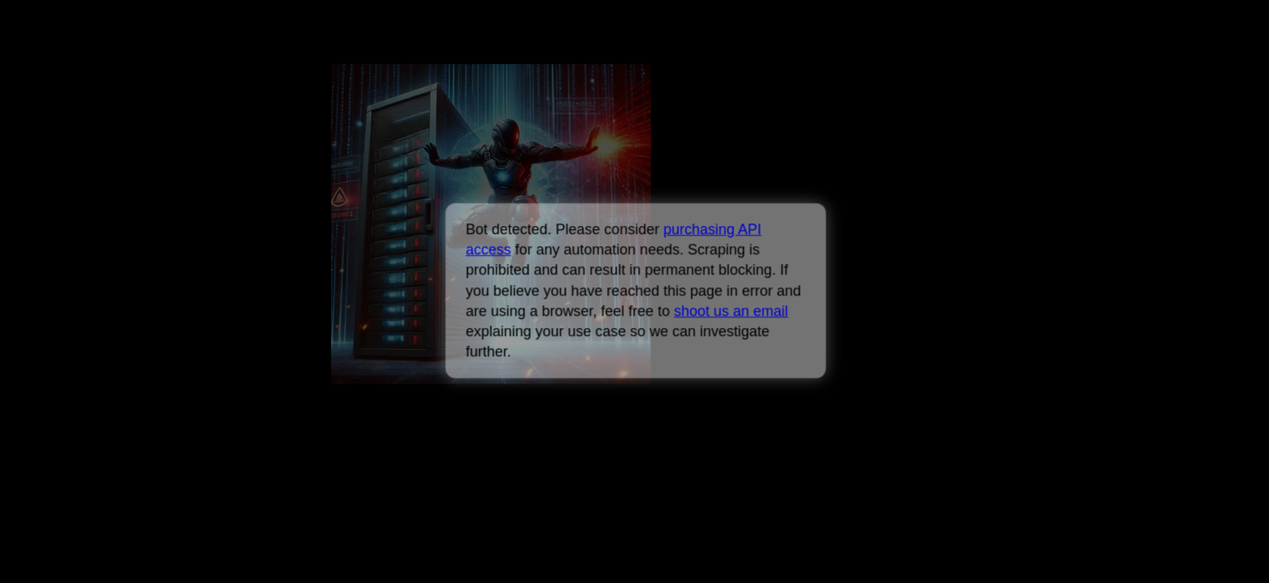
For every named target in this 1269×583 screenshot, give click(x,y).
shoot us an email (730, 311)
